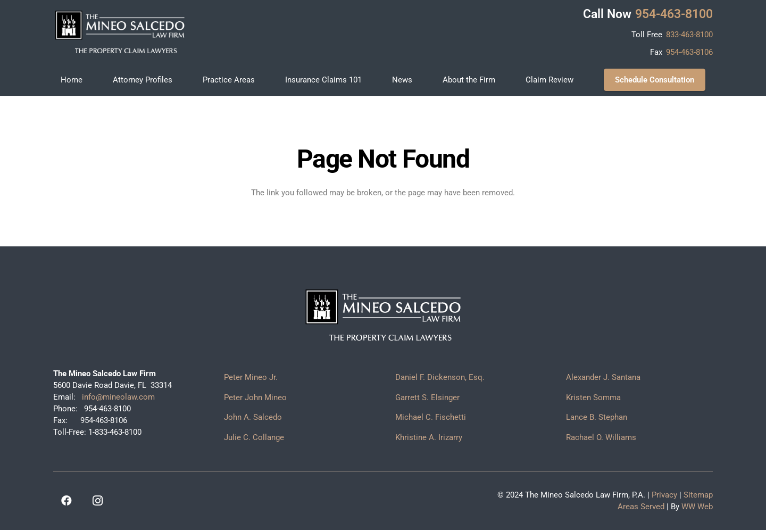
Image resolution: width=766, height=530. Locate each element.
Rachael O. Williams (601, 437)
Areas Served (641, 506)
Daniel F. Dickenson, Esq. (440, 377)
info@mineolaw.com (117, 397)
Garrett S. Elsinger (427, 397)
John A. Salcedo (253, 417)
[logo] (119, 32)
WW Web (697, 506)
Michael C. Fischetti (430, 417)
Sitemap (698, 495)
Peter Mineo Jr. (251, 377)
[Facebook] (66, 500)
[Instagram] (97, 500)
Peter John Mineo (255, 397)
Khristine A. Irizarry (428, 437)
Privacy (664, 495)
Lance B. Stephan (596, 417)
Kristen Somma (593, 397)
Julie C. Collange (254, 437)
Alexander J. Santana (603, 377)
